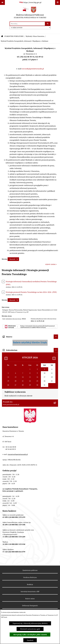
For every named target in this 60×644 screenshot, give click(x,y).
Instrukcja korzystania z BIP (30, 591)
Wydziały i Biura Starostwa (35, 36)
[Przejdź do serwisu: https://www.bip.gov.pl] (30, 2)
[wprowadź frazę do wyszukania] (27, 23)
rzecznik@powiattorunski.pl (33, 69)
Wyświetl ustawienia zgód (30, 629)
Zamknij (30, 640)
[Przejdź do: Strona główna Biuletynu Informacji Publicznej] (2, 36)
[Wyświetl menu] (57, 2)
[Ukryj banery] (56, 336)
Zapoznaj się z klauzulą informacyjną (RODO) (30, 623)
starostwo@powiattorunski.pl (18, 454)
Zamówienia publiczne (30, 570)
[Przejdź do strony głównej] (30, 13)
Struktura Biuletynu (30, 577)
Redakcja (30, 584)
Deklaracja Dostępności (30, 605)
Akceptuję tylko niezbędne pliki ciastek (30, 634)
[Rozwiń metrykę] (13, 259)
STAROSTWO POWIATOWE (14, 36)
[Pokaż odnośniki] (2, 2)
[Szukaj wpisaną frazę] (48, 23)
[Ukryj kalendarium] (56, 350)
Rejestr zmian (30, 599)
